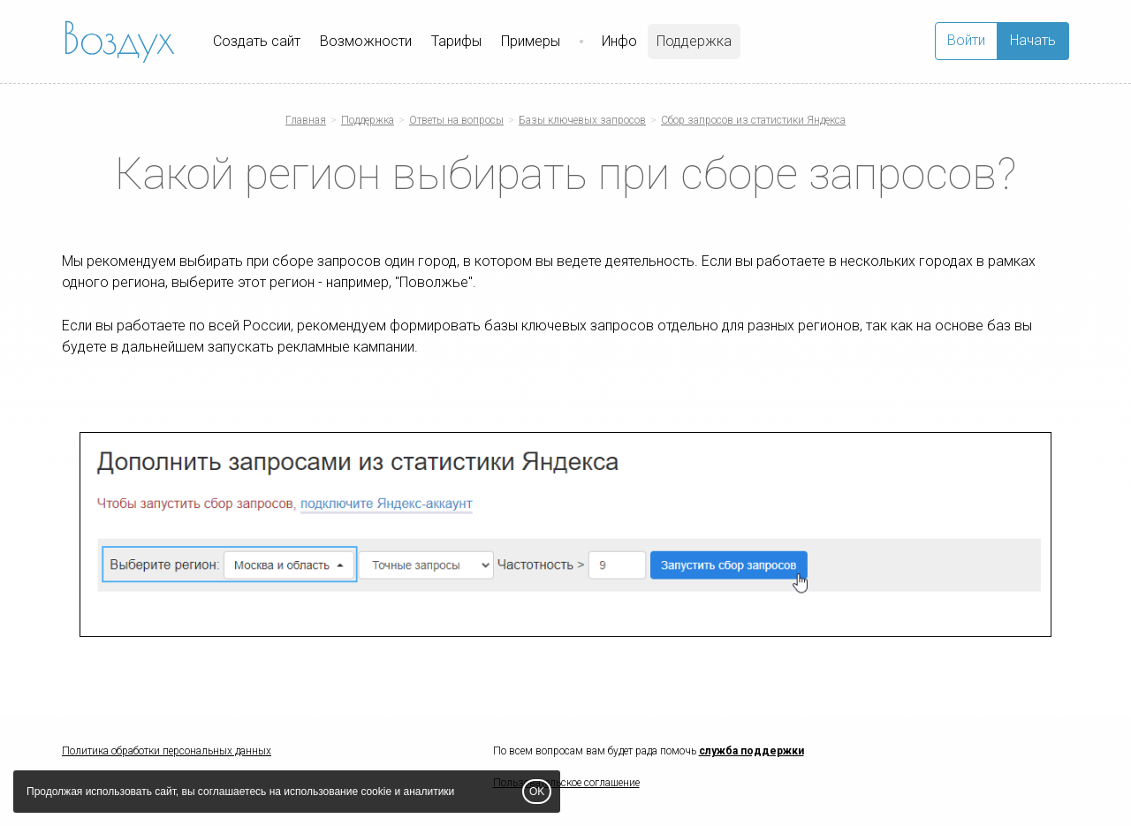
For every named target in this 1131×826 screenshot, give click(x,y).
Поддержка (694, 41)
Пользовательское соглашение (566, 783)
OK (536, 791)
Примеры (530, 41)
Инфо (619, 41)
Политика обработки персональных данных (166, 751)
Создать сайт (256, 41)
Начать (1033, 40)
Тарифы (456, 41)
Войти (966, 40)
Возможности (366, 41)
